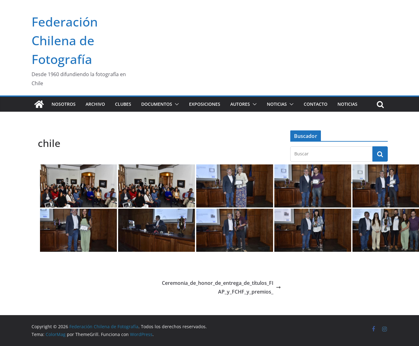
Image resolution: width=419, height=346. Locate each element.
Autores (240, 104)
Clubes (123, 104)
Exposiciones (204, 104)
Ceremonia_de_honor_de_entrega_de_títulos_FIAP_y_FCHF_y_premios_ (221, 287)
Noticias (277, 104)
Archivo (95, 104)
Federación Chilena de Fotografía (65, 40)
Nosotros (64, 104)
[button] (175, 104)
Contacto (315, 104)
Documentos (156, 104)
